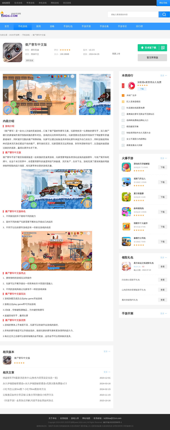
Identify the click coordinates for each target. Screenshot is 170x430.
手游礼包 (68, 26)
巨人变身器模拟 (133, 101)
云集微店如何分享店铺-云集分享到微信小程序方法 (28, 395)
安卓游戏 (18, 3)
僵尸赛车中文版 (39, 35)
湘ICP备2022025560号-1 (112, 422)
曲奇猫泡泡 (139, 208)
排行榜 (139, 26)
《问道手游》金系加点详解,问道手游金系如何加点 (28, 400)
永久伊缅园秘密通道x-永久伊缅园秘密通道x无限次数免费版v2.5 (35, 383)
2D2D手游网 (14, 35)
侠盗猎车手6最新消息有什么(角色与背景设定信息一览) (30, 378)
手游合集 (104, 26)
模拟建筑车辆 (132, 126)
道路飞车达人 (140, 178)
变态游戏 (67, 3)
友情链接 (64, 418)
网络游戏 (55, 3)
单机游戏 (43, 3)
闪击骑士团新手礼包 (131, 280)
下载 (142, 89)
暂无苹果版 (152, 57)
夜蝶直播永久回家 (134, 145)
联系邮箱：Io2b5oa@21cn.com (107, 418)
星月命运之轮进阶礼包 (144, 263)
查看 (163, 266)
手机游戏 (22, 26)
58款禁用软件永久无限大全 (139, 133)
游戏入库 (75, 418)
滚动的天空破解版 (142, 164)
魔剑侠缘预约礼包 (130, 300)
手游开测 (86, 26)
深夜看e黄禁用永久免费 (149, 82)
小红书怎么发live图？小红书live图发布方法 (24, 389)
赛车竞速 (29, 60)
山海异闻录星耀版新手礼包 (134, 290)
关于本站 (53, 418)
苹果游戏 (30, 3)
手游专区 (122, 26)
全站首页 (6, 3)
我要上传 (116, 54)
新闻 (38, 26)
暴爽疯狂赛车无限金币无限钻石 (140, 114)
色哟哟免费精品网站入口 (137, 120)
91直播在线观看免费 (136, 108)
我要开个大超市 (141, 223)
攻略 (52, 26)
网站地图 (86, 418)
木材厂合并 (131, 95)
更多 (107, 351)
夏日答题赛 (139, 193)
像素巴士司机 (140, 238)
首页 (7, 26)
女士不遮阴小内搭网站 (136, 139)
